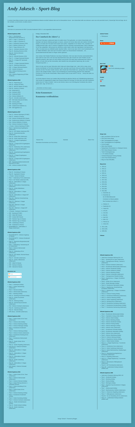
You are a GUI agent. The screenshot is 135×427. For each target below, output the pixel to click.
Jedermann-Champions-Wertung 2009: (111, 375)
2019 (103, 175)
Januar (105, 224)
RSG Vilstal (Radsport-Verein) (108, 150)
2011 (103, 226)
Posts (11, 274)
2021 (103, 171)
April (104, 217)
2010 (103, 229)
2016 (103, 182)
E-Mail (101, 79)
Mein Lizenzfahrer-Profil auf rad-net (110, 136)
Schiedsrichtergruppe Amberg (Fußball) (111, 155)
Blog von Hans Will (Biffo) (107, 159)
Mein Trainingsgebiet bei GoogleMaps (110, 142)
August (105, 208)
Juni (104, 213)
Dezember (106, 192)
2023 (103, 166)
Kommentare (13, 277)
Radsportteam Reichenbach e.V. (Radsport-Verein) (114, 148)
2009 (103, 231)
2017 (103, 179)
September (106, 206)
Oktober (105, 204)
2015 (103, 184)
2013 (103, 188)
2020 (103, 173)
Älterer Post (91, 139)
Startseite (65, 139)
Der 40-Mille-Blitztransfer (109, 197)
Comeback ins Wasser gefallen (110, 199)
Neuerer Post (39, 139)
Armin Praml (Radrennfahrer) (108, 157)
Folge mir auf (108, 43)
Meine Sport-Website (106, 146)
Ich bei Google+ (105, 144)
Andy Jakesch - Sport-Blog (34, 8)
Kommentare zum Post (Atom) (49, 142)
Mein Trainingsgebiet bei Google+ (109, 140)
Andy (111, 66)
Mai (104, 215)
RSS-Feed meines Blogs (107, 138)
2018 (103, 177)
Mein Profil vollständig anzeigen (117, 68)
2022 (103, 168)
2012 (103, 190)
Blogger (75, 418)
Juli (104, 210)
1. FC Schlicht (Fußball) (107, 153)
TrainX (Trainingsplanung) (108, 152)
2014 (103, 186)
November (106, 195)
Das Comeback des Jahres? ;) (48, 37)
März (104, 219)
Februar (105, 221)
